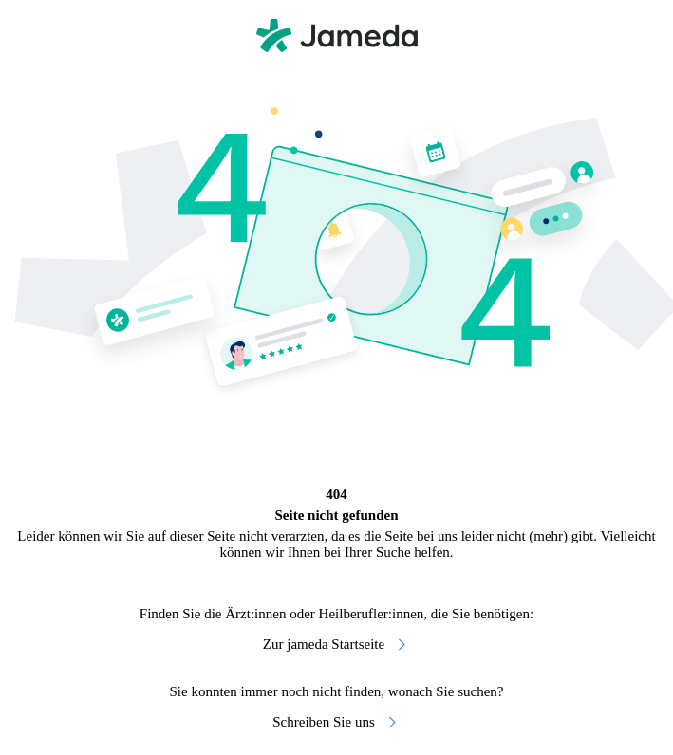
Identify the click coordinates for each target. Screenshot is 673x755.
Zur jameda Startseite (336, 644)
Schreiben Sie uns (336, 722)
